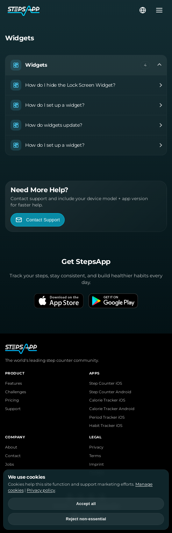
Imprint (96, 464)
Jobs (9, 464)
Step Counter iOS (105, 383)
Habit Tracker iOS (105, 425)
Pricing (12, 400)
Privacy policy (41, 490)
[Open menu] (157, 10)
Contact (13, 456)
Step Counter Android (110, 392)
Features (13, 383)
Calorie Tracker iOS (107, 400)
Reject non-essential (86, 519)
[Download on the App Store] (58, 300)
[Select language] (142, 10)
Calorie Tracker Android (111, 409)
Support (13, 409)
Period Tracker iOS (107, 417)
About (11, 447)
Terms (95, 456)
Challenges (15, 392)
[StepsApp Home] (73, 10)
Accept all (86, 504)
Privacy (96, 447)
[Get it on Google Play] (113, 300)
